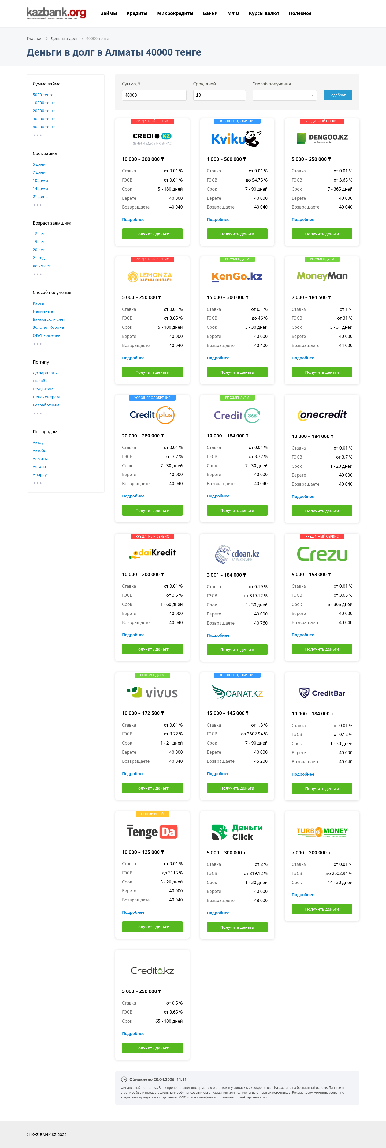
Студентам (43, 388)
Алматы (40, 458)
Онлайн (40, 380)
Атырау (40, 474)
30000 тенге (44, 118)
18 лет (39, 233)
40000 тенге (44, 126)
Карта (38, 303)
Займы (109, 13)
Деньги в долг (64, 38)
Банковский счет (49, 319)
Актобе (39, 450)
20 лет (39, 249)
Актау (38, 442)
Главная (35, 38)
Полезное (300, 13)
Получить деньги (152, 233)
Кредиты (137, 13)
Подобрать (338, 95)
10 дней (40, 180)
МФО (233, 13)
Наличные (43, 311)
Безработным (46, 404)
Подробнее (133, 219)
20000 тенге (44, 110)
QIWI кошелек (46, 335)
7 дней (39, 172)
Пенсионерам (46, 396)
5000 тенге (43, 94)
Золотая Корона (48, 327)
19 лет (39, 241)
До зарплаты (45, 372)
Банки (210, 13)
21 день (40, 196)
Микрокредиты (175, 13)
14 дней (40, 188)
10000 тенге (44, 102)
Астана (39, 466)
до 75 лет (42, 265)
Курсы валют (264, 13)
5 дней (39, 164)
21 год (39, 257)
